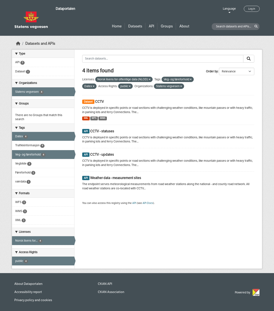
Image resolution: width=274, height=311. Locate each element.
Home (117, 26)
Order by (212, 71)
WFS (94, 118)
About (184, 26)
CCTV (99, 102)
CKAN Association (111, 292)
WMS (102, 118)
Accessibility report (28, 292)
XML (86, 118)
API (151, 26)
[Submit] (248, 59)
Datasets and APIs (40, 43)
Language (229, 8)
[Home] (18, 43)
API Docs (148, 203)
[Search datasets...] (162, 59)
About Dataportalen (28, 284)
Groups (167, 26)
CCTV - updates (102, 155)
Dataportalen (65, 9)
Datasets (135, 26)
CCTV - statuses (102, 131)
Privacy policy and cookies (33, 300)
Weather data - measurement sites (115, 178)
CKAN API (105, 284)
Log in (251, 8)
